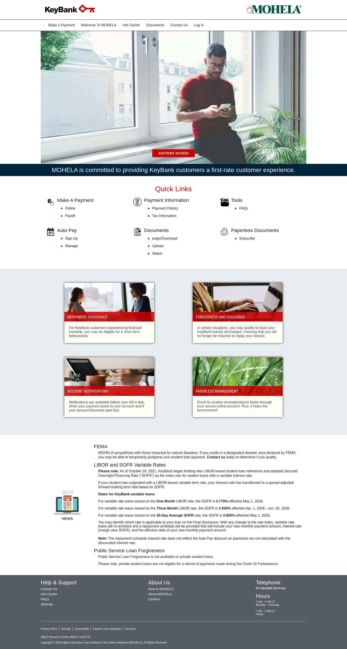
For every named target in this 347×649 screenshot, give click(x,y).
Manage (71, 246)
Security (66, 628)
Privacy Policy (49, 628)
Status (157, 254)
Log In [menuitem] (199, 25)
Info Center (49, 594)
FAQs (243, 208)
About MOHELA (160, 594)
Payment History (165, 208)
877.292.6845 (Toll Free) (270, 588)
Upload (158, 246)
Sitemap (47, 604)
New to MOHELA (161, 589)
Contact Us (49, 589)
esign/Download (164, 238)
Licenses (130, 628)
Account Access (173, 153)
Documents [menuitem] (155, 25)
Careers (154, 599)
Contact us (216, 457)
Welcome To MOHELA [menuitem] (98, 25)
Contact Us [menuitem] (179, 25)
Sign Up (71, 238)
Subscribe (247, 238)
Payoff (70, 216)
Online (70, 208)
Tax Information (164, 216)
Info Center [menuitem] (131, 25)
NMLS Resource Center (55, 637)
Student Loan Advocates (107, 628)
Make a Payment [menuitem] (61, 25)
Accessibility (81, 628)
